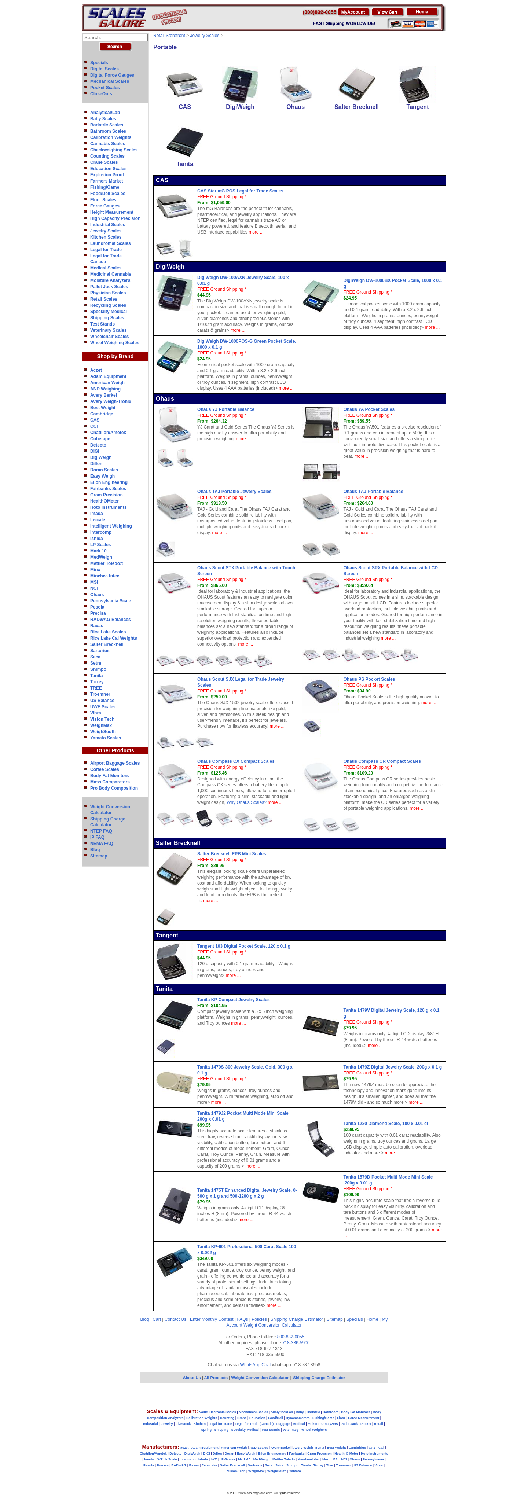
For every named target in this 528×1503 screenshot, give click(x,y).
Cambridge (101, 413)
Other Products (115, 750)
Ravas (96, 625)
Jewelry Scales (105, 231)
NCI (94, 588)
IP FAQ (97, 837)
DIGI (94, 451)
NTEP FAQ (101, 831)
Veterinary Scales (108, 330)
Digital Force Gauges (112, 75)
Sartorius (100, 650)
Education (257, 1418)
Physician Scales (108, 292)
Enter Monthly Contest (212, 1319)
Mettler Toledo (283, 1459)
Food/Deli (275, 1418)
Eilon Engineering (109, 482)
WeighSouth (103, 731)
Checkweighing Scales (114, 149)
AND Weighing (105, 389)
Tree (329, 1465)
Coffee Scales (104, 769)
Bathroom (330, 1412)
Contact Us (175, 1319)
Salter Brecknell (107, 644)
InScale (171, 1459)
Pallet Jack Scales (109, 286)
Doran (229, 1453)
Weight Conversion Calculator (272, 1325)
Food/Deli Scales (107, 193)
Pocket (365, 1424)
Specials (99, 62)
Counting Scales (107, 156)
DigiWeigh (100, 457)
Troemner (100, 694)
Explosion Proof (107, 174)
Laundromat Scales (110, 243)
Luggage (283, 1424)
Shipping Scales (107, 317)
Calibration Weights (110, 137)
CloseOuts (101, 93)
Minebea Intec (104, 575)
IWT (160, 1459)
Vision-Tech (236, 1471)
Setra (95, 663)
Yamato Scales (105, 738)
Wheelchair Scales (109, 336)
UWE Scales (102, 706)
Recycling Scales (108, 305)
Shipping (221, 1430)
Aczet (96, 370)
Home (372, 1319)
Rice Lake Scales (108, 632)
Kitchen (200, 1424)
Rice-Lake (209, 1465)
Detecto (98, 445)
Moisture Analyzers (110, 280)
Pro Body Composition (114, 788)
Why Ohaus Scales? (247, 802)
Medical (299, 1424)
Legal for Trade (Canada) (254, 1424)
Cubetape (100, 438)
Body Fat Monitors (109, 775)
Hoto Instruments (108, 507)
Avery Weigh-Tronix (110, 401)
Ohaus (97, 594)
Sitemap (98, 856)
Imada (96, 513)
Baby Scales (103, 118)
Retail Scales (103, 299)
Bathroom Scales (108, 131)
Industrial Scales (107, 224)
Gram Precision (106, 494)
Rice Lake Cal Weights (113, 638)
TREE (96, 688)
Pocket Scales (105, 87)
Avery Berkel (103, 395)
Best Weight (102, 407)
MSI (94, 582)
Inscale (97, 519)
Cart (157, 1319)
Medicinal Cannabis (110, 274)
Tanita (96, 675)
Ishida (96, 538)
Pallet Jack (349, 1424)
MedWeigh (101, 557)
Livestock (183, 1424)
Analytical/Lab (105, 112)
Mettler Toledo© (106, 563)
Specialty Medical (108, 311)
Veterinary (291, 1430)
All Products (216, 1377)
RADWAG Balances (110, 619)
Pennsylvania (373, 1459)
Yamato (295, 1471)
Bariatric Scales (106, 125)
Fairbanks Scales (108, 488)
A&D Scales (258, 1447)
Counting (227, 1418)
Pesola (97, 607)
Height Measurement (111, 212)
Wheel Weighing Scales (114, 342)
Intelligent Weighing (111, 526)
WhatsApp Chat (255, 1364)
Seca (95, 656)
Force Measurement (363, 1418)
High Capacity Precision (115, 218)
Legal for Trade (106, 249)
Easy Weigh (102, 476)
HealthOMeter (104, 501)
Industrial (150, 1424)
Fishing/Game (104, 187)
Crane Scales (104, 162)
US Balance (102, 700)
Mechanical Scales (109, 81)
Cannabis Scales (107, 143)
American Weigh (107, 382)
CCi (94, 426)
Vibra (95, 713)
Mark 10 (98, 551)
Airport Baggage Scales (115, 763)
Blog (95, 849)
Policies (259, 1319)
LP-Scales (227, 1459)
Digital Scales (104, 68)
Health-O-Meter (346, 1453)
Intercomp (100, 532)
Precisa (98, 613)
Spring (206, 1430)
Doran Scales (104, 470)
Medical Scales (105, 268)
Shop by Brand (115, 356)
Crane (242, 1418)
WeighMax (101, 725)
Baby (300, 1412)
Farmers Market (106, 181)
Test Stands (102, 324)
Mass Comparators (110, 781)
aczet (184, 1447)
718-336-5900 (296, 1342)
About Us (192, 1377)
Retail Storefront (169, 35)
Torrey (96, 681)
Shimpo (98, 669)
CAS (94, 420)
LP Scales (100, 544)
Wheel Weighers (314, 1430)
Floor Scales (103, 199)
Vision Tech (102, 719)
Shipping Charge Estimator (296, 1319)
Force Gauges (105, 206)
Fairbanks (297, 1453)
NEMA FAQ (101, 843)
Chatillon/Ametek (108, 432)
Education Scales (108, 168)
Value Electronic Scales (217, 1412)
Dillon (96, 463)
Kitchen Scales (105, 237)
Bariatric (313, 1412)
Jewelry (167, 1424)
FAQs (242, 1319)
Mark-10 (244, 1459)
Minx (95, 569)
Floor (341, 1418)
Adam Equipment (108, 376)
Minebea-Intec (308, 1459)
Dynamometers (298, 1418)
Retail (378, 1424)
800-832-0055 (291, 1337)
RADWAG (178, 1465)
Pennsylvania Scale (110, 600)
